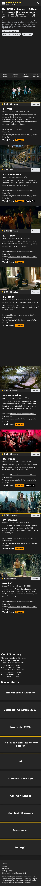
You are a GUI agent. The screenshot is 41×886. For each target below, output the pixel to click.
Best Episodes (5, 75)
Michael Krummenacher (20, 130)
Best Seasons (25, 75)
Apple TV (30, 201)
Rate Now (35, 104)
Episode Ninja (21, 873)
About (4, 866)
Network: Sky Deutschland (11, 34)
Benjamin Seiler (14, 135)
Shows (4, 864)
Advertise (5, 868)
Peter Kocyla (26, 135)
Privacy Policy (7, 871)
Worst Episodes (15, 75)
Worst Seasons (36, 75)
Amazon (19, 140)
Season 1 (5, 112)
